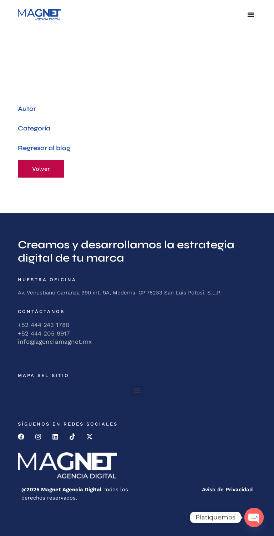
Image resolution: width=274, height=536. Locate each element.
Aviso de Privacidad (227, 489)
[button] (250, 14)
